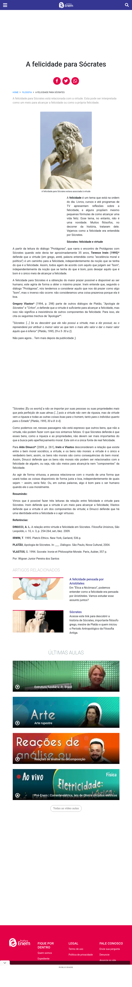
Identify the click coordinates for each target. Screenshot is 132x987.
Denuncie (104, 954)
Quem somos (45, 953)
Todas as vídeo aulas (66, 808)
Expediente (44, 958)
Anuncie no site (108, 960)
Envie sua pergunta (110, 949)
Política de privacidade (81, 954)
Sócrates (75, 612)
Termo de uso (76, 949)
